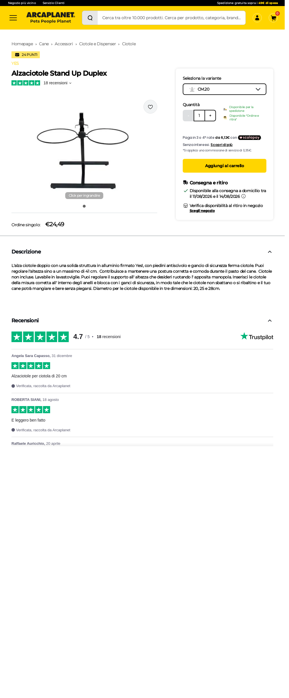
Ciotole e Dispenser (97, 43)
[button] (84, 150)
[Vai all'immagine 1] (84, 206)
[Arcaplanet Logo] (50, 18)
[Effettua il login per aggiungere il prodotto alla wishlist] (150, 107)
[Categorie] (13, 18)
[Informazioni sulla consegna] (243, 196)
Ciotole (128, 43)
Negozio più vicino (22, 3)
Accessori (64, 43)
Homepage (22, 43)
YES (15, 63)
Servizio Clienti (53, 3)
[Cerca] (90, 18)
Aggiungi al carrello (224, 165)
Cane (43, 43)
